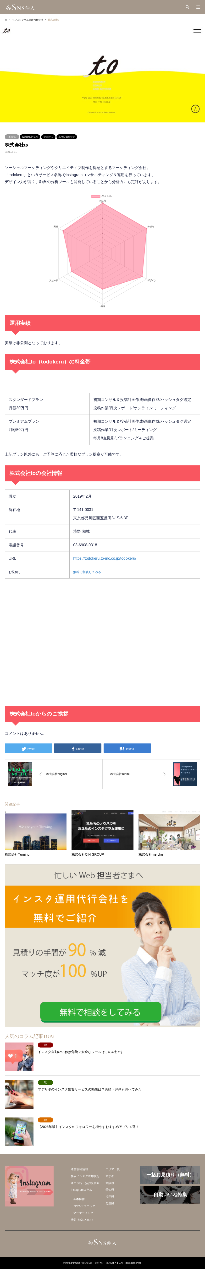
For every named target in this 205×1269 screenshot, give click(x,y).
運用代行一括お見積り (85, 1183)
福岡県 (109, 1196)
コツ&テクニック (84, 1206)
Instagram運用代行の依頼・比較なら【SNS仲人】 (92, 1263)
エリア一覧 (112, 1169)
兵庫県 (109, 1203)
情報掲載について (82, 1220)
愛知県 (109, 1189)
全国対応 (48, 137)
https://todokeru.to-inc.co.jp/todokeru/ (104, 558)
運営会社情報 (79, 1169)
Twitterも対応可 (30, 137)
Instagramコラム (81, 1189)
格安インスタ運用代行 (85, 1176)
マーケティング (83, 1213)
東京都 (12, 137)
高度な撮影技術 (66, 137)
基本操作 (79, 1199)
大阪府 (109, 1183)
